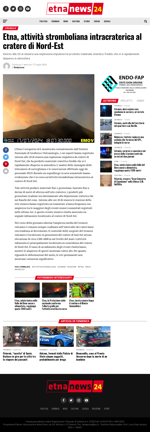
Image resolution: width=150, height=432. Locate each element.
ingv (88, 267)
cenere (62, 267)
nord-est (20, 270)
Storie (87, 21)
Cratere (72, 267)
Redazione (19, 67)
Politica (43, 21)
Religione (96, 408)
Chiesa (97, 21)
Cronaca (55, 21)
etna (81, 267)
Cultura (76, 21)
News (65, 21)
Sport (107, 408)
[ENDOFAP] (123, 93)
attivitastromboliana (44, 267)
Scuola (107, 21)
